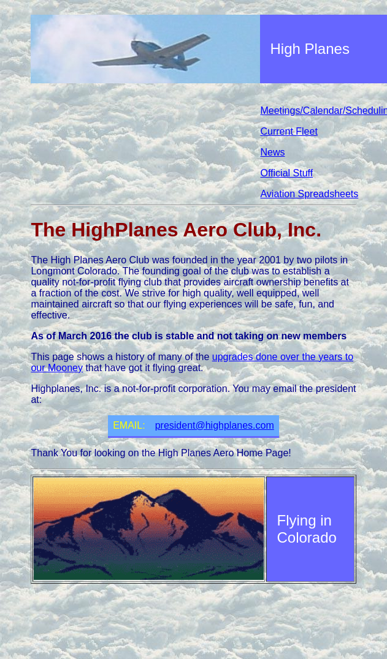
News (272, 152)
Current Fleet (288, 131)
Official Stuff (286, 173)
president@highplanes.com (214, 425)
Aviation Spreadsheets (309, 194)
